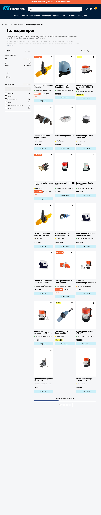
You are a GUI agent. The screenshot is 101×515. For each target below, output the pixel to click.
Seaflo (18, 102)
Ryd (28, 59)
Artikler (17, 16)
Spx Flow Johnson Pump (18, 105)
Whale (18, 108)
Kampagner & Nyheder (51, 16)
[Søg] (31, 9)
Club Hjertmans (47, 2)
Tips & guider (82, 16)
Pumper (21, 25)
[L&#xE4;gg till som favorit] (51, 57)
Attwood (18, 93)
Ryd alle (27, 51)
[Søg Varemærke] (29, 89)
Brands (72, 16)
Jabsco (18, 96)
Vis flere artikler (65, 405)
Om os (64, 16)
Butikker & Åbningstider (31, 16)
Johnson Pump (18, 99)
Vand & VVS (13, 25)
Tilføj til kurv (43, 101)
